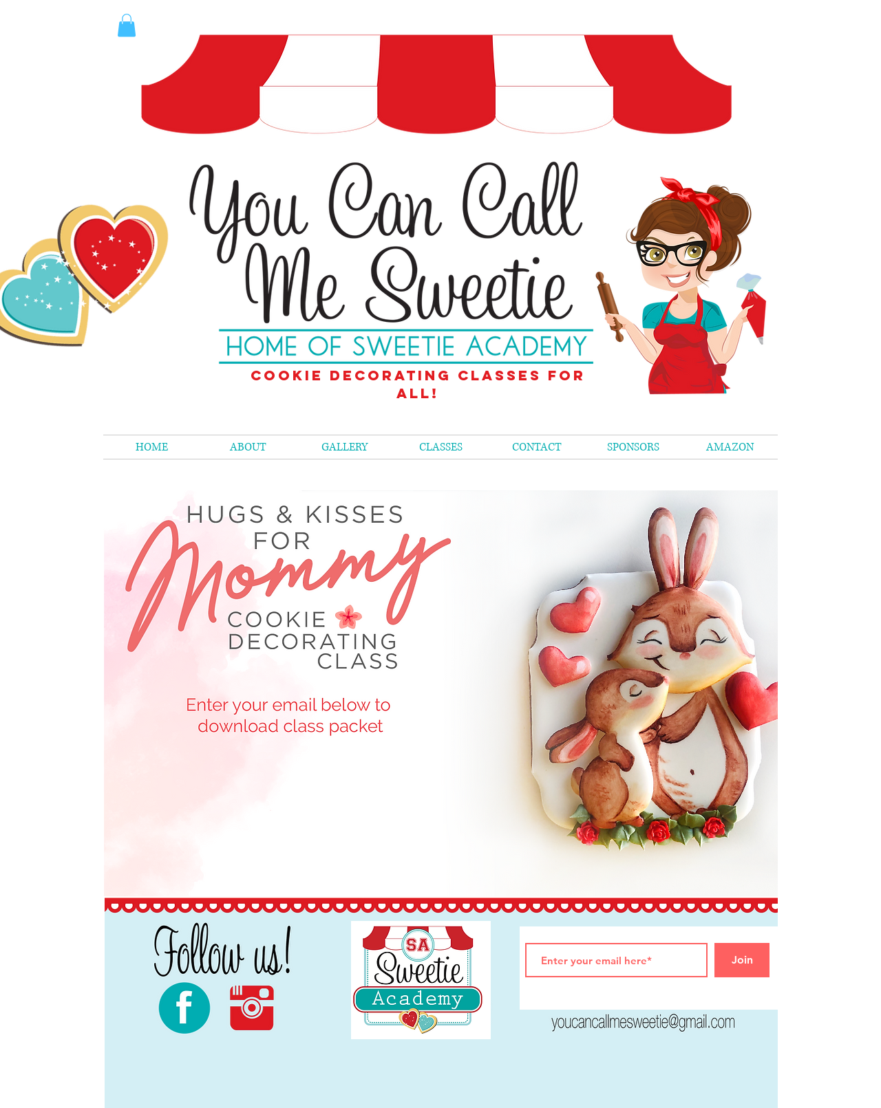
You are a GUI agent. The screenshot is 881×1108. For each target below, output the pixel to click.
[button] (440, 447)
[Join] (741, 960)
